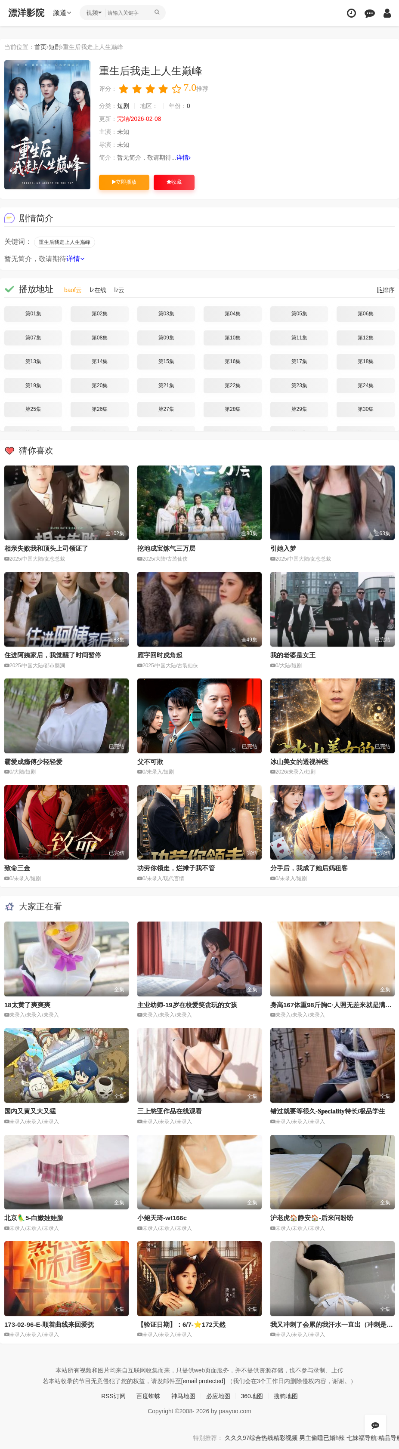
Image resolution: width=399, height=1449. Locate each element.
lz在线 (98, 290)
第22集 (233, 385)
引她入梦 (283, 548)
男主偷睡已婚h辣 (342, 1437)
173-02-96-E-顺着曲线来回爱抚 (49, 1324)
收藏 (174, 182)
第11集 (299, 337)
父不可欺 (150, 761)
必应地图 (218, 1395)
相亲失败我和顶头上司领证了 (46, 548)
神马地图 (183, 1395)
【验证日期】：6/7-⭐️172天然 (181, 1324)
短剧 (55, 46)
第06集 (366, 314)
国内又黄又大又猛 (30, 1111)
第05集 (299, 314)
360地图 (252, 1395)
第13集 (33, 361)
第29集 (299, 409)
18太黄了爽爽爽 (27, 1004)
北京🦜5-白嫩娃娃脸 (33, 1217)
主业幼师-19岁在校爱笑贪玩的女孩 (187, 1004)
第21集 (166, 385)
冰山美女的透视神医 (299, 761)
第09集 (166, 337)
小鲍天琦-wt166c (162, 1217)
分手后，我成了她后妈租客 (309, 868)
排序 (386, 290)
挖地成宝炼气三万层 (166, 548)
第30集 (366, 409)
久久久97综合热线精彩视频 (280, 1437)
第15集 (166, 361)
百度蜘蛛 (148, 1395)
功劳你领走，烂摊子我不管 (176, 868)
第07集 (33, 337)
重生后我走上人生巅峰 (64, 242)
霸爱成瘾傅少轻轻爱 (33, 761)
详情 (183, 157)
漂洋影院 (27, 13)
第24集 (366, 385)
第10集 (233, 337)
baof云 (73, 290)
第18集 (366, 361)
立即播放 (124, 182)
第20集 (100, 385)
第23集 (299, 385)
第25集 (33, 409)
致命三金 (17, 868)
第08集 (100, 337)
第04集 (233, 314)
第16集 (233, 361)
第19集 (33, 385)
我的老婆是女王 (292, 655)
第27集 (166, 409)
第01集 (33, 314)
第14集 (100, 361)
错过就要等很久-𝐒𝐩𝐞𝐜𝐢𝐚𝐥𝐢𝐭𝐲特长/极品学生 (327, 1111)
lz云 (119, 290)
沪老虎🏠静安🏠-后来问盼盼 (311, 1217)
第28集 (233, 409)
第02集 (100, 314)
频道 (62, 12)
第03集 (166, 314)
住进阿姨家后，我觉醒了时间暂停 (52, 655)
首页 (40, 46)
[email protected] (203, 1380)
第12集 (366, 337)
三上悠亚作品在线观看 (169, 1111)
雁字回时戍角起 (159, 655)
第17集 (299, 361)
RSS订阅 (113, 1395)
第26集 (100, 409)
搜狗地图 (286, 1395)
